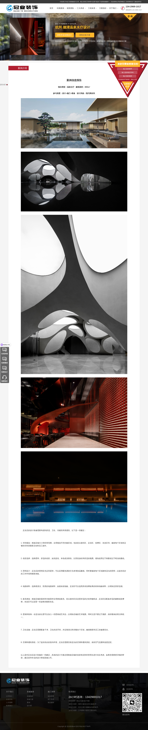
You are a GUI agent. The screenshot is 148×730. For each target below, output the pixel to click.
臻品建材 (51, 702)
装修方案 (30, 699)
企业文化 (9, 699)
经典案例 (61, 8)
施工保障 (51, 692)
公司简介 (9, 696)
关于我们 (113, 8)
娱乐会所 (73, 24)
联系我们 (9, 706)
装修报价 (30, 696)
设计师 (29, 706)
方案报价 (103, 8)
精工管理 (51, 699)
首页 (51, 8)
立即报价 (127, 85)
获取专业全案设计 (64, 35)
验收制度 (51, 696)
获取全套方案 (84, 35)
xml (74, 726)
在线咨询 (128, 685)
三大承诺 (81, 8)
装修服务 (30, 692)
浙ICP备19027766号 (83, 726)
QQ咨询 (127, 689)
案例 (28, 702)
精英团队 (71, 8)
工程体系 (92, 8)
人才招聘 (9, 702)
